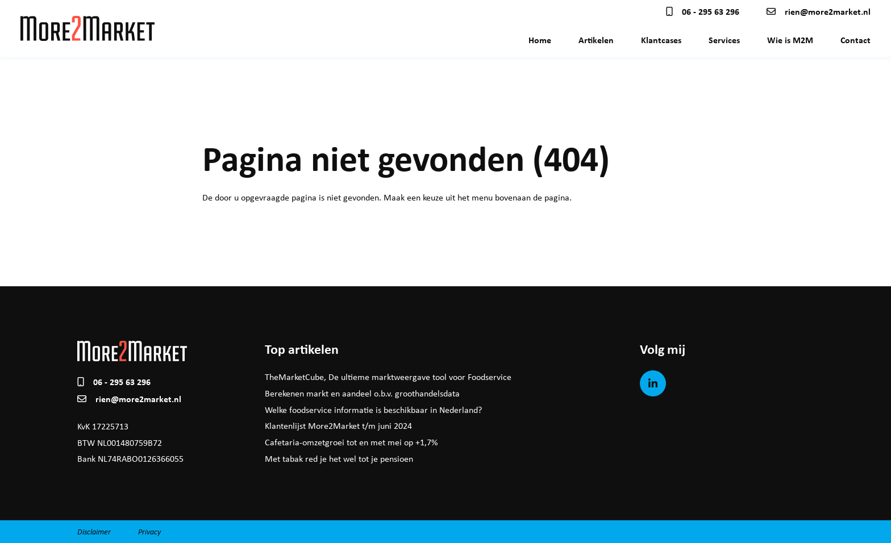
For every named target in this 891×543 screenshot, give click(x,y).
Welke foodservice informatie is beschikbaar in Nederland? (373, 410)
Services (724, 40)
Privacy (149, 531)
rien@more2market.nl (819, 11)
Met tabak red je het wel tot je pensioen (339, 459)
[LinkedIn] (653, 383)
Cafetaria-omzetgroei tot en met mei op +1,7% (351, 442)
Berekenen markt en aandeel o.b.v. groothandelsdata (362, 393)
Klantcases (661, 40)
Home (539, 40)
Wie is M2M (790, 40)
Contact (855, 40)
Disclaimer (94, 531)
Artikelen (596, 40)
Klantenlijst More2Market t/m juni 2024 (338, 426)
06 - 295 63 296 (702, 11)
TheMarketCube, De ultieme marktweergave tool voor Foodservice (388, 377)
